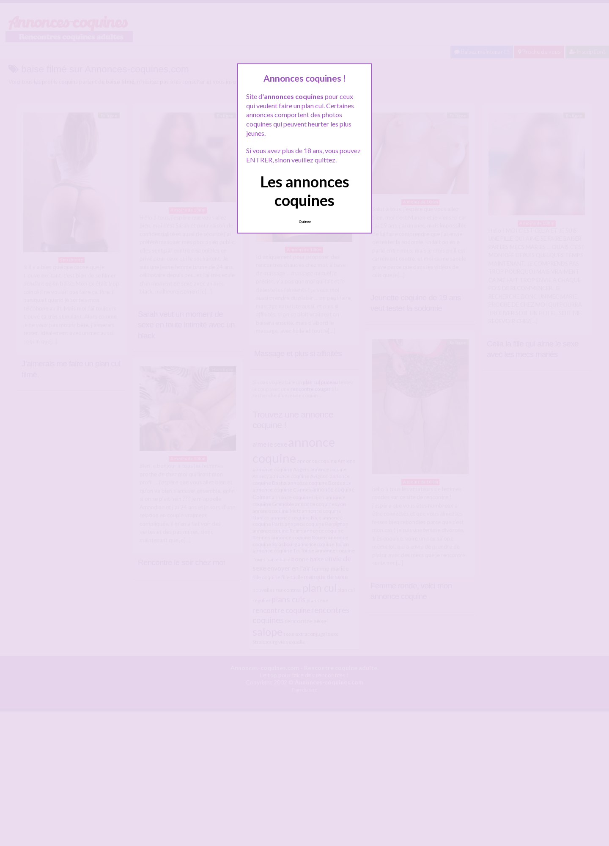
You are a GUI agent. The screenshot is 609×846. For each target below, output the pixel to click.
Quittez (305, 222)
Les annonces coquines (304, 190)
